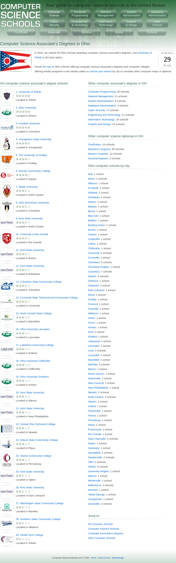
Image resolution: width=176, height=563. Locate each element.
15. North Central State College (34, 313)
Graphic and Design (99, 124)
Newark (92, 392)
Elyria (91, 294)
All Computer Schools (100, 524)
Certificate (21, 32)
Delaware (93, 285)
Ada (90, 174)
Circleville (93, 257)
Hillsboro (93, 313)
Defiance (93, 280)
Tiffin (91, 461)
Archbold (93, 187)
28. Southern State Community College (38, 519)
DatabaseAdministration (157, 13)
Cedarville (94, 239)
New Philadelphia (98, 387)
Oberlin (92, 401)
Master (119, 32)
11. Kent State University (30, 250)
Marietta (92, 364)
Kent (90, 331)
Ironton (92, 327)
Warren (92, 475)
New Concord (96, 383)
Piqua (91, 424)
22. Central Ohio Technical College (36, 424)
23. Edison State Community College (37, 439)
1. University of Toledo (28, 91)
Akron (91, 178)
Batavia (92, 206)
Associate (54, 32)
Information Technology (101, 119)
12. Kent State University (30, 265)
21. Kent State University (30, 408)
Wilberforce (94, 485)
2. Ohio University (26, 107)
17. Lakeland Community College (35, 345)
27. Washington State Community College (40, 503)
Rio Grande (94, 434)
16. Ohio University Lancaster (33, 329)
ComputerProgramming (80, 13)
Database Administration (102, 105)
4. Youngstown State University (33, 139)
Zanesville (94, 503)
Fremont (93, 304)
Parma (92, 415)
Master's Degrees (98, 153)
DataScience (157, 23)
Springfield (94, 452)
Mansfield (93, 359)
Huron (91, 322)
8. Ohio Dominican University (32, 202)
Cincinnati (93, 252)
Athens (92, 201)
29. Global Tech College (29, 534)
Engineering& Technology (80, 23)
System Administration (100, 100)
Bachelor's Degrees (99, 149)
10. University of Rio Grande (32, 234)
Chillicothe (94, 248)
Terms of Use (104, 558)
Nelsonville (94, 378)
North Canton (95, 396)
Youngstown (95, 499)
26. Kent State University (30, 487)
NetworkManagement (106, 13)
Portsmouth (94, 429)
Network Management (100, 96)
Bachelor (86, 32)
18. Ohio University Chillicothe (33, 360)
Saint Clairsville (97, 438)
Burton (92, 229)
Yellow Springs (96, 494)
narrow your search (101, 71)
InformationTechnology (106, 23)
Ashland (92, 192)
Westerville (94, 480)
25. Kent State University (30, 471)
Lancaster (93, 345)
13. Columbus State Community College (39, 281)
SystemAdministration (131, 13)
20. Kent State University (30, 392)
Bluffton (92, 220)
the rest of (48, 66)
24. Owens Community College (33, 455)
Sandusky (93, 448)
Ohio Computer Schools (101, 538)
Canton (92, 234)
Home (93, 558)
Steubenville (95, 457)
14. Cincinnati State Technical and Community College (47, 297)
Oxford (92, 406)
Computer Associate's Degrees (105, 533)
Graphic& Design (131, 23)
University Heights (98, 471)
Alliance (92, 183)
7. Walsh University (27, 186)
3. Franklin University (28, 123)
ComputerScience (54, 13)
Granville (93, 308)
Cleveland (94, 262)
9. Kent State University (29, 218)
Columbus (94, 271)
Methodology (118, 558)
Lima (91, 350)
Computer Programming (102, 91)
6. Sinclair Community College (33, 170)
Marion (92, 369)
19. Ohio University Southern (32, 376)
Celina (91, 243)
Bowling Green (96, 225)
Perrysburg (94, 420)
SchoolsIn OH (167, 59)
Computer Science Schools (103, 528)
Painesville (94, 410)
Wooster (93, 489)
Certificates (94, 144)
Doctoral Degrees (98, 158)
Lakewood (94, 341)
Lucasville (93, 355)
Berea (91, 211)
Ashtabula (94, 197)
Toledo (92, 466)
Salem (91, 443)
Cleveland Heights (98, 266)
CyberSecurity (54, 23)
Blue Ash (93, 215)
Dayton (92, 276)
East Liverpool (96, 290)
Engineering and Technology (104, 114)
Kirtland (92, 336)
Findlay (92, 299)
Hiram (91, 318)
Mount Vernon (96, 373)
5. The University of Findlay (31, 155)
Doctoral (152, 32)
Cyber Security (96, 110)
